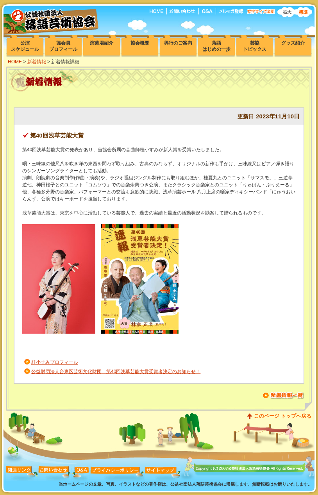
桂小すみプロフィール (54, 362)
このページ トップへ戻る (282, 416)
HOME (15, 61)
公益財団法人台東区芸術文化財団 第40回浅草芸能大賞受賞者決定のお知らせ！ (115, 371)
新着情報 (36, 61)
